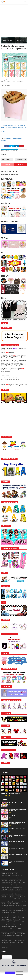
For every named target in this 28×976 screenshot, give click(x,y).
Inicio (4, 40)
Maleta (3, 873)
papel (11, 921)
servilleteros (19, 933)
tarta (3, 940)
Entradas (4, 955)
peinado (11, 924)
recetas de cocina (5, 928)
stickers (9, 938)
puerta (14, 926)
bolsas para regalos (6, 882)
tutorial (3, 942)
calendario (11, 885)
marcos (13, 917)
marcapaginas (5, 917)
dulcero (10, 894)
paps (4, 131)
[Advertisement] (13, 21)
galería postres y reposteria (7, 898)
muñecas (16, 919)
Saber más (19, 973)
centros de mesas (5, 887)
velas (9, 945)
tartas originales (11, 940)
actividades (4, 878)
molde (3, 919)
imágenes (20, 905)
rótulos (10, 931)
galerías (19, 898)
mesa (20, 917)
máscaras (4, 921)
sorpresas (9, 935)
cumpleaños (19, 138)
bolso (15, 882)
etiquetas (4, 896)
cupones (18, 889)
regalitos (3, 931)
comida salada (16, 887)
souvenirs (18, 935)
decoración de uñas (6, 891)
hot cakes (4, 905)
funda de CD (19, 896)
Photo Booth (4, 875)
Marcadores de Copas (12, 873)
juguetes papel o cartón (7, 910)
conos (3, 889)
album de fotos (13, 878)
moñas (9, 919)
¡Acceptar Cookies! (10, 973)
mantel (14, 912)
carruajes (19, 885)
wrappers (21, 945)
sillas (3, 935)
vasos (3, 945)
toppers (20, 940)
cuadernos (10, 889)
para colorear (18, 921)
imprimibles (11, 40)
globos (9, 901)
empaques (18, 894)
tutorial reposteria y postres (14, 942)
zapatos (3, 947)
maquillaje (14, 915)
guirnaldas (10, 903)
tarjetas (16, 938)
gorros (3, 903)
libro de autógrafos (6, 912)
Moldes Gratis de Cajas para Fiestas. (10, 794)
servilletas (12, 933)
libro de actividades (20, 910)
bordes (20, 882)
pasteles (3, 924)
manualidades (5, 915)
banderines (4, 880)
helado (17, 903)
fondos (11, 896)
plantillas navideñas (6, 926)
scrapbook (4, 933)
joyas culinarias (14, 908)
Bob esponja (9, 138)
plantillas (17, 924)
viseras (14, 945)
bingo (20, 880)
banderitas (12, 880)
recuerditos (15, 928)
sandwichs (18, 931)
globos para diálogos (19, 901)
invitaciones (4, 908)
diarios (14, 891)
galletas (3, 901)
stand (3, 938)
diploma (21, 891)
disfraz (3, 894)
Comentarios (5, 958)
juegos (22, 908)
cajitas (14, 138)
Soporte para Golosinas (15, 875)
